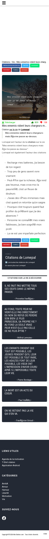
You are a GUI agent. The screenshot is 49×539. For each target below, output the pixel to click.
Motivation (7, 496)
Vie (3, 499)
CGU (45, 534)
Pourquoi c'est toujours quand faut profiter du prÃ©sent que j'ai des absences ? (25, 211)
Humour (5, 490)
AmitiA (5, 483)
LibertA (5, 493)
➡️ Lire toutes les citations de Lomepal (20, 262)
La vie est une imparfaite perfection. (26, 233)
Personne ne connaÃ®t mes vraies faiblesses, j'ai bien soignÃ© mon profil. (25, 225)
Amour (5, 487)
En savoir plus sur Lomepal (15, 265)
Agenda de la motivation (13, 459)
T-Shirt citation (8, 462)
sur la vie (13, 129)
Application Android (11, 465)
